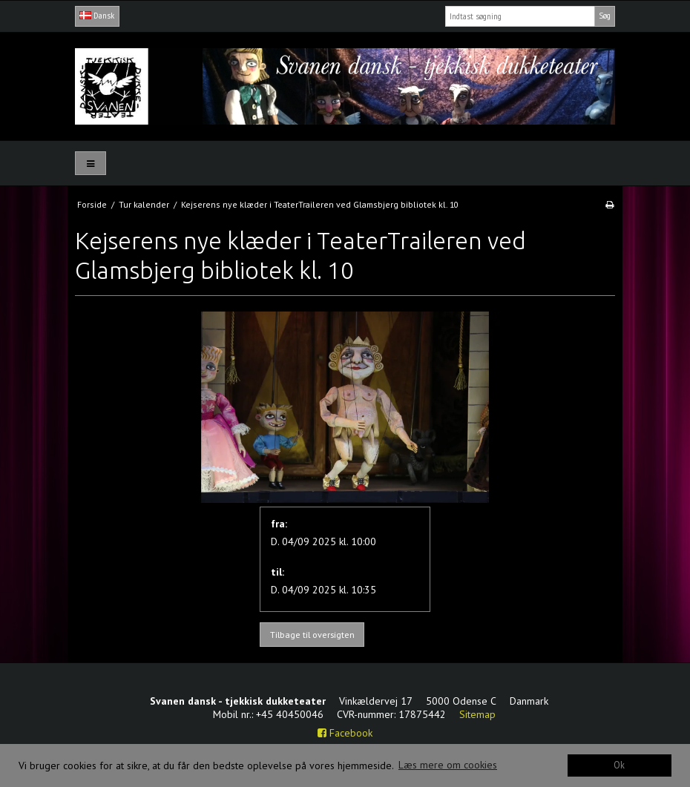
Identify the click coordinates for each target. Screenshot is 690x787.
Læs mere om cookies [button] (447, 764)
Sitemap (477, 714)
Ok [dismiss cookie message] (619, 765)
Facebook (345, 733)
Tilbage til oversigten (312, 634)
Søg (605, 15)
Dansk (96, 15)
